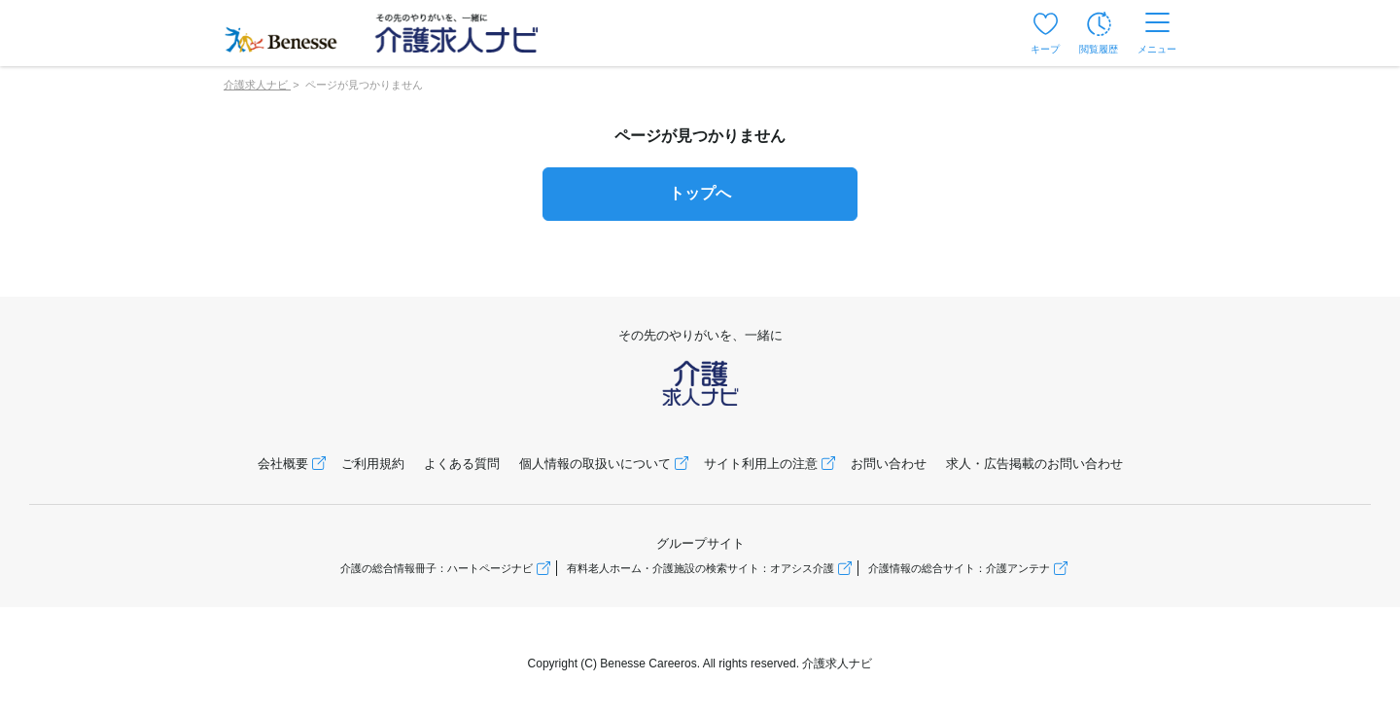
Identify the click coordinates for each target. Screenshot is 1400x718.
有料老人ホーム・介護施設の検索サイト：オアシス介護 (700, 568)
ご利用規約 (372, 463)
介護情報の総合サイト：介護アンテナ (959, 568)
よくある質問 (462, 463)
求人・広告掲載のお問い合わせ (1034, 463)
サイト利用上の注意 (761, 463)
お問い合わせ (889, 463)
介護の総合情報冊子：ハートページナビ (436, 568)
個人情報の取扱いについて (595, 463)
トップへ (700, 193)
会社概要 (283, 463)
